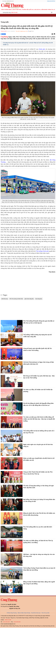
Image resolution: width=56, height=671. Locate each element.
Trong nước (5, 22)
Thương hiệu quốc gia (28, 9)
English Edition (51, 1)
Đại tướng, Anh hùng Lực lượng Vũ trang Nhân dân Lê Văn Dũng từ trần (39, 500)
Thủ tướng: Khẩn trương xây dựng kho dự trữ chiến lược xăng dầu (37, 335)
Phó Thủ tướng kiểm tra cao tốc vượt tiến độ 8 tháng (37, 528)
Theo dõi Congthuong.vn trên (22, 31)
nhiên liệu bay (4, 298)
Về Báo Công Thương (12, 612)
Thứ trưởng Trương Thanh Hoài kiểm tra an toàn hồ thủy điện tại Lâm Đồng (39, 569)
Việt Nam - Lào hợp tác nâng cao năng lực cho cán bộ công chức (39, 555)
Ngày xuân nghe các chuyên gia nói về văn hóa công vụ (38, 445)
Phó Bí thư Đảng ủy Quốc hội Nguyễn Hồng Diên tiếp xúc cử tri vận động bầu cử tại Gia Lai (38, 404)
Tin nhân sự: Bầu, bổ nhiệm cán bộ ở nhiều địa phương (37, 390)
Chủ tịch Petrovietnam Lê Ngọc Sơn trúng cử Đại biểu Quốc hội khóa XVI (38, 363)
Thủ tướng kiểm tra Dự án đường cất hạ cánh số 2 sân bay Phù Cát (38, 431)
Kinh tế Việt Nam (17, 9)
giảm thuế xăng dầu (29, 298)
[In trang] (54, 34)
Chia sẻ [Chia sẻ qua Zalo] (3, 34)
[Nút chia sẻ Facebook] (12, 34)
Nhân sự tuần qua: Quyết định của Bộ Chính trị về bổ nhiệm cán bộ (38, 459)
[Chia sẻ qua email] (52, 34)
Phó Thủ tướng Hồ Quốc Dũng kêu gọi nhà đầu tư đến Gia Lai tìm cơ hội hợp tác (38, 322)
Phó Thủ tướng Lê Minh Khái (16, 298)
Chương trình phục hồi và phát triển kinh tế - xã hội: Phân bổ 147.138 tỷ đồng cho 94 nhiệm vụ (28, 43)
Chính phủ (42, 49)
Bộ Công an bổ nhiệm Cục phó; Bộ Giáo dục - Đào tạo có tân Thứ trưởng (39, 377)
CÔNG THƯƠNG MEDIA (6, 9)
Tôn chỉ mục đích (45, 612)
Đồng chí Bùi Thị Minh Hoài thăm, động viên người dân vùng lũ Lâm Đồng (39, 582)
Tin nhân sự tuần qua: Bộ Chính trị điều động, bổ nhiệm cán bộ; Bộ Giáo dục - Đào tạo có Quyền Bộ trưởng (39, 419)
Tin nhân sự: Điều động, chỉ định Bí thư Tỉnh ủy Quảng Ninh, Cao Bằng (38, 541)
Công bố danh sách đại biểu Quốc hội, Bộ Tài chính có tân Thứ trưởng (37, 349)
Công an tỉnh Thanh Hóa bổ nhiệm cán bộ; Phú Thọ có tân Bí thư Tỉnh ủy (37, 473)
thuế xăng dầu (38, 298)
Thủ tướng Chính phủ (42, 251)
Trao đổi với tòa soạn (36, 612)
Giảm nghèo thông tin (47, 9)
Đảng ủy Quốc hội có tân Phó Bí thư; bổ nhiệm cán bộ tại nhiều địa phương (39, 514)
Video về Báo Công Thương (24, 612)
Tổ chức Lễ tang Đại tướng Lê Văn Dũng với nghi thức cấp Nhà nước (38, 486)
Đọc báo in (37, 9)
